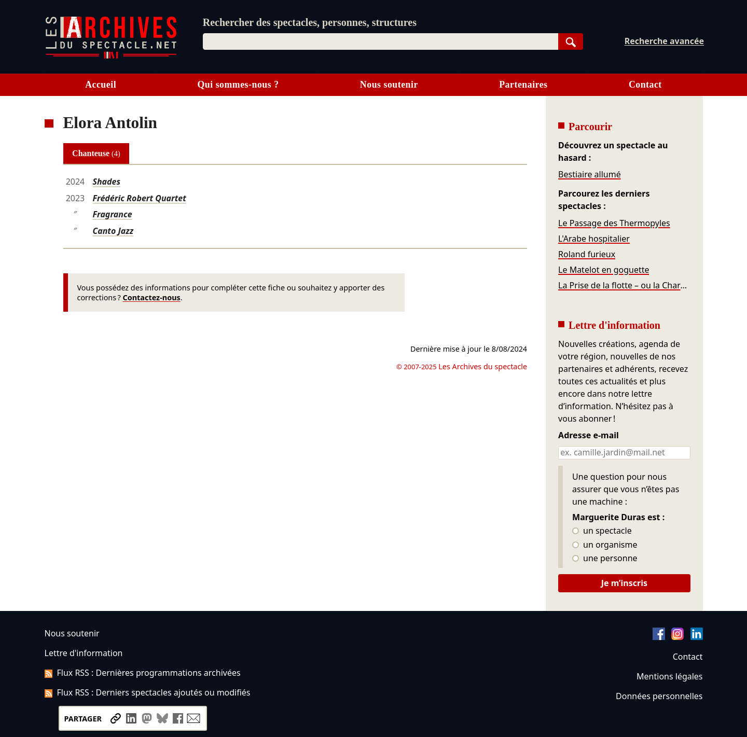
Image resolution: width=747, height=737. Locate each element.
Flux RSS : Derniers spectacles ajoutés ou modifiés (148, 692)
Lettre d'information (84, 653)
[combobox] (380, 41)
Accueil (100, 84)
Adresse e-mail (588, 435)
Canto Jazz (112, 231)
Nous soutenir (389, 84)
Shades (106, 181)
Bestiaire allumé (589, 174)
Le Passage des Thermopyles (614, 223)
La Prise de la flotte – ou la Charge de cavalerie (624, 285)
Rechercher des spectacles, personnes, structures (310, 22)
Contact (645, 84)
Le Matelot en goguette (603, 269)
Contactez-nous (152, 297)
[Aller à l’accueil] (111, 56)
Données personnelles (659, 696)
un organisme (604, 545)
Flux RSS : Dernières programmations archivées (143, 672)
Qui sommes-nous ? (238, 84)
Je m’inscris (624, 583)
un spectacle (602, 531)
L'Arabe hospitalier (594, 238)
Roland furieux (586, 254)
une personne (604, 558)
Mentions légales (669, 676)
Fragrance (112, 214)
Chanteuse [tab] (96, 153)
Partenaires (523, 84)
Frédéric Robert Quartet (139, 198)
